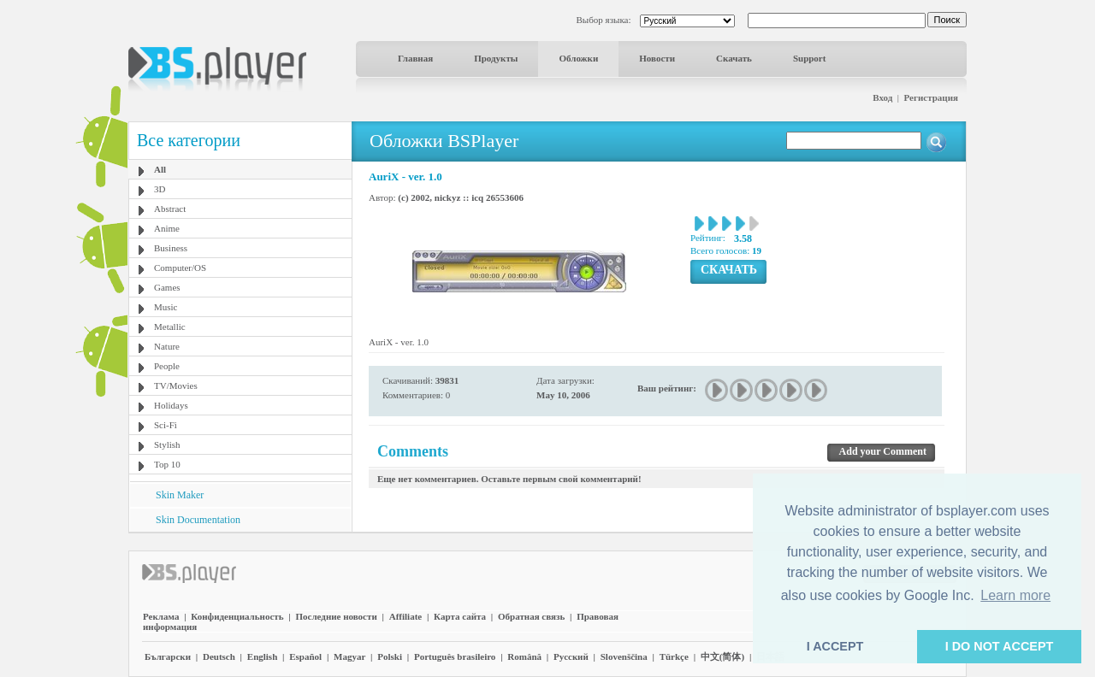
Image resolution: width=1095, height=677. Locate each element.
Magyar (349, 656)
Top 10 (167, 464)
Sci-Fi (165, 425)
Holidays (171, 405)
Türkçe (674, 656)
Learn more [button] (1015, 595)
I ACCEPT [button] (835, 646)
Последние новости (335, 616)
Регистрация (931, 97)
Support (809, 58)
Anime (167, 228)
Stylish (167, 444)
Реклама (161, 616)
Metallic (170, 326)
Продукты (496, 58)
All (160, 169)
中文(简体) (722, 656)
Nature (167, 346)
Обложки (578, 58)
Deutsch (219, 656)
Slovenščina (624, 656)
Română (524, 656)
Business (170, 248)
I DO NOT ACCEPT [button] (999, 646)
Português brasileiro (454, 656)
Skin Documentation (198, 520)
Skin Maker (180, 495)
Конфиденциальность (237, 616)
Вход (882, 97)
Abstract (170, 208)
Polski (389, 656)
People (167, 366)
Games (167, 287)
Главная (415, 58)
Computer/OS (180, 267)
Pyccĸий (571, 656)
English (262, 656)
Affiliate (405, 616)
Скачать (734, 58)
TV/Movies (176, 385)
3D (159, 189)
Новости (657, 58)
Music (166, 307)
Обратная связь (531, 616)
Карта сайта (460, 616)
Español (305, 656)
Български (168, 656)
